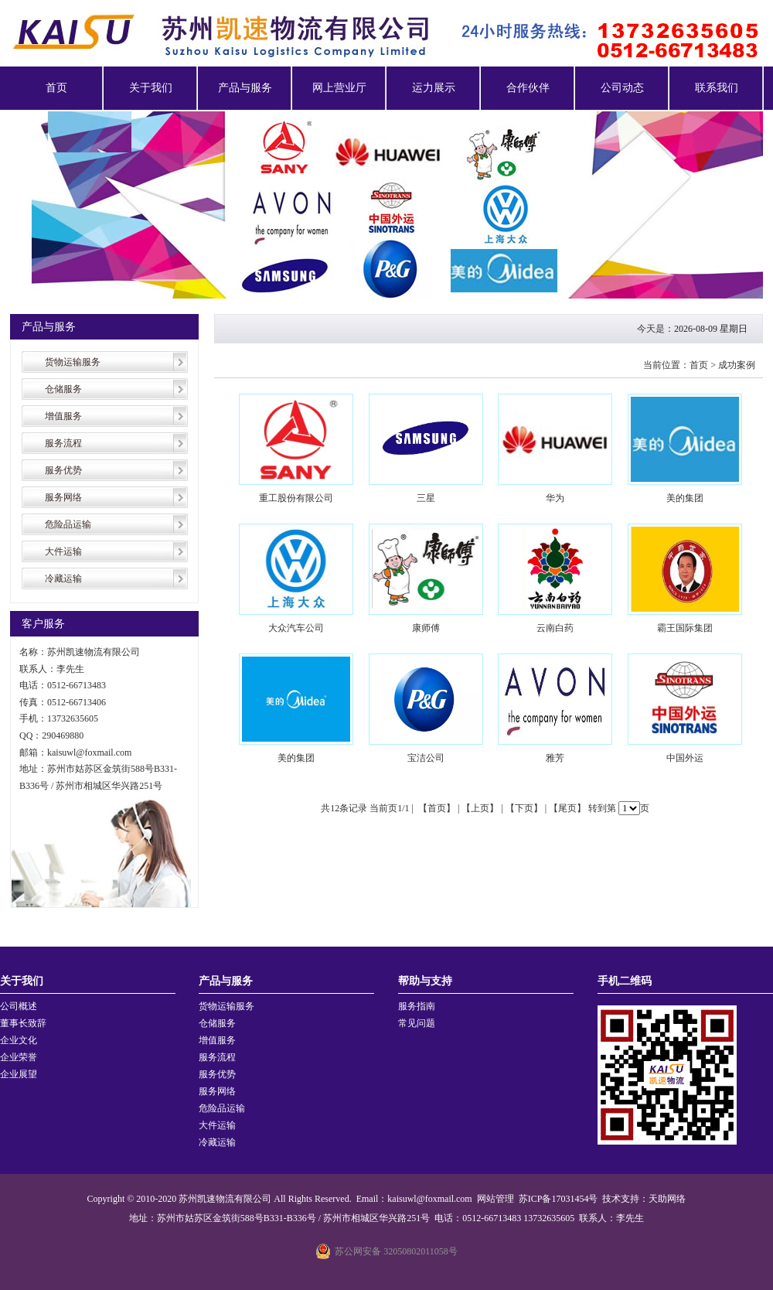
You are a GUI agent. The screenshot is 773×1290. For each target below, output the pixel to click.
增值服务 (63, 416)
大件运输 (63, 551)
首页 (56, 88)
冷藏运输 (63, 578)
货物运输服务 (72, 362)
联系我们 (716, 88)
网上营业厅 (339, 88)
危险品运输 (68, 524)
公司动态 (622, 88)
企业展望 (18, 1074)
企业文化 (18, 1040)
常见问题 (416, 1023)
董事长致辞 (23, 1023)
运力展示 (433, 88)
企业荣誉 (18, 1057)
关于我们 (150, 88)
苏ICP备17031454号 (558, 1198)
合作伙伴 (528, 88)
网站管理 (495, 1198)
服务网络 (63, 497)
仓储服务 (63, 389)
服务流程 (63, 443)
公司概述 (18, 1006)
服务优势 (63, 470)
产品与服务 (245, 88)
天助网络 (667, 1198)
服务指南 (416, 1006)
